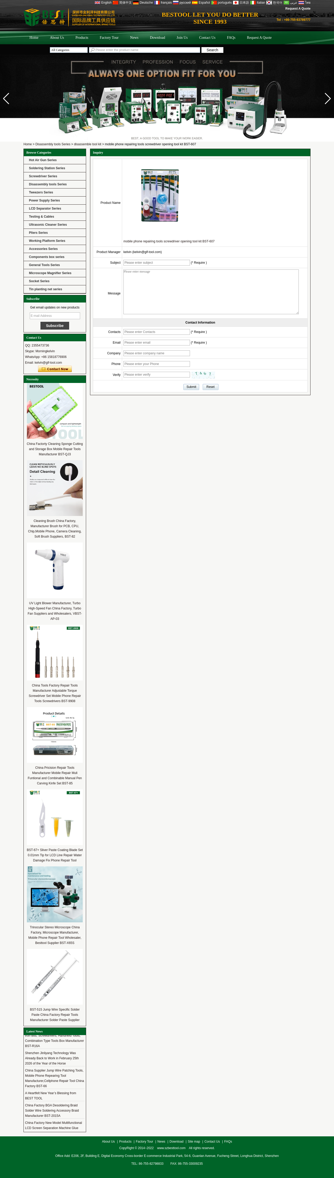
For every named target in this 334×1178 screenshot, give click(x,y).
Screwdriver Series (43, 176)
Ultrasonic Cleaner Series (48, 224)
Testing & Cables (41, 216)
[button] (327, 98)
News (134, 38)
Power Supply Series (44, 200)
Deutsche (146, 2)
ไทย (308, 2)
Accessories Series (43, 249)
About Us (57, 38)
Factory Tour (109, 38)
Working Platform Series (47, 241)
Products (81, 38)
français (166, 2)
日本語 (244, 2)
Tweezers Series (41, 192)
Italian (261, 2)
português (225, 2)
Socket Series (39, 281)
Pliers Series (38, 233)
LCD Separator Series (45, 208)
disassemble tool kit (87, 144)
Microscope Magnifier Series (50, 273)
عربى (293, 2)
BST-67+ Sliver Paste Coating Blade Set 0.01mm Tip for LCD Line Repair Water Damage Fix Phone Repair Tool (55, 855)
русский (185, 2)
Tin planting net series (45, 289)
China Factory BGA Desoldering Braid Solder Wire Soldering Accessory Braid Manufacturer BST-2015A (52, 1112)
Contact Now (55, 369)
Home (33, 38)
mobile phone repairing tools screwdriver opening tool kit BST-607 (169, 241)
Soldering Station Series (47, 168)
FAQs (231, 38)
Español (204, 2)
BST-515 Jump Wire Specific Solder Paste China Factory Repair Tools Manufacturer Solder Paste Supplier (55, 1015)
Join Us (182, 38)
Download (157, 38)
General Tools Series (44, 265)
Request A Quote (298, 8)
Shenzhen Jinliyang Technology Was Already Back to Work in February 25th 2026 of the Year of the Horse (52, 1059)
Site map (194, 1141)
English (106, 2)
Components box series (46, 257)
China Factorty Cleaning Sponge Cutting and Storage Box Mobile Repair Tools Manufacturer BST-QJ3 (55, 449)
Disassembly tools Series (52, 144)
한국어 (277, 2)
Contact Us (207, 38)
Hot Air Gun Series (43, 160)
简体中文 (125, 2)
